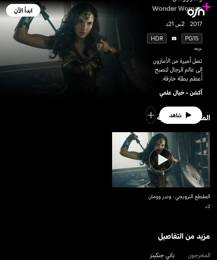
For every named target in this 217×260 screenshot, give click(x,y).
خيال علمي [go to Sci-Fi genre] (172, 92)
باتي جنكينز (162, 255)
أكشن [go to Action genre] (196, 92)
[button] (23, 10)
